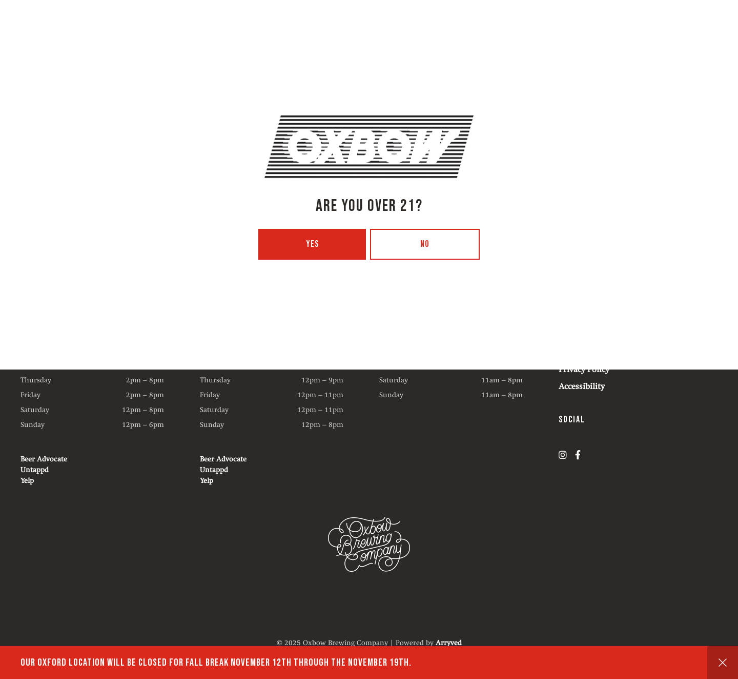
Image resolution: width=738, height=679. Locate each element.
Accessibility (582, 386)
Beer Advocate (43, 459)
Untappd (34, 469)
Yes (312, 244)
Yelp (27, 480)
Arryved (449, 642)
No (424, 244)
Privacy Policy (584, 369)
